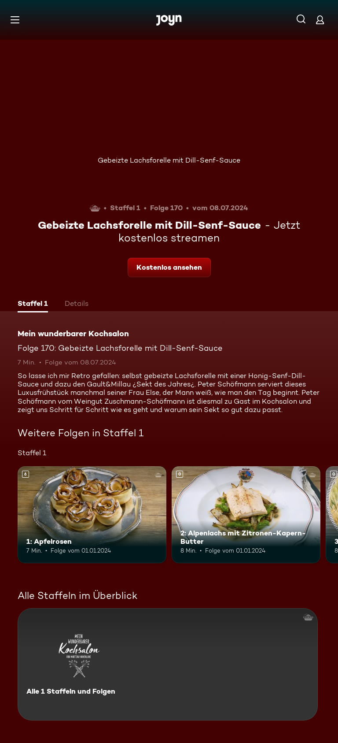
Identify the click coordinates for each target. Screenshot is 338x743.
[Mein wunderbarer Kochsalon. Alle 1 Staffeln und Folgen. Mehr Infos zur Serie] (168, 664)
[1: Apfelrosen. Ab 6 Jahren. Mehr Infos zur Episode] (92, 514)
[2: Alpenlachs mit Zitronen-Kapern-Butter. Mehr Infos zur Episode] (246, 514)
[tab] (33, 304)
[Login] (320, 19)
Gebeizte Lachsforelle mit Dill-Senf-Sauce (169, 160)
